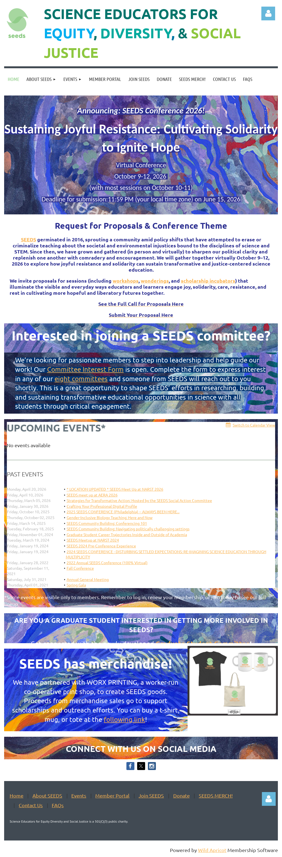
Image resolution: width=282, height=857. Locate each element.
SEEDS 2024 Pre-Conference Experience (101, 545)
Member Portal (112, 795)
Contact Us (31, 805)
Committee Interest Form (85, 369)
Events (78, 795)
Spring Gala (76, 584)
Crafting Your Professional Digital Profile (102, 506)
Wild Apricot (212, 850)
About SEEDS (47, 795)
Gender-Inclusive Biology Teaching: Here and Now (110, 517)
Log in (268, 13)
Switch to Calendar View (254, 424)
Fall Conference (80, 568)
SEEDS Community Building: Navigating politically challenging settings (128, 528)
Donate (181, 795)
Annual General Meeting (88, 579)
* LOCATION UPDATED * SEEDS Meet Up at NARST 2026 (115, 489)
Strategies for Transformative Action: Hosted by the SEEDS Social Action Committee (139, 500)
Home (16, 795)
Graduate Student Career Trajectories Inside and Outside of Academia (127, 534)
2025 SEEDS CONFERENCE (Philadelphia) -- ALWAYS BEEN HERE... (123, 511)
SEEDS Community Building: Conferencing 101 (107, 523)
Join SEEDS (151, 795)
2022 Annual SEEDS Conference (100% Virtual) (107, 562)
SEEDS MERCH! (216, 795)
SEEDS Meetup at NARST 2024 (93, 539)
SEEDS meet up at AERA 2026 (92, 494)
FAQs (58, 805)
